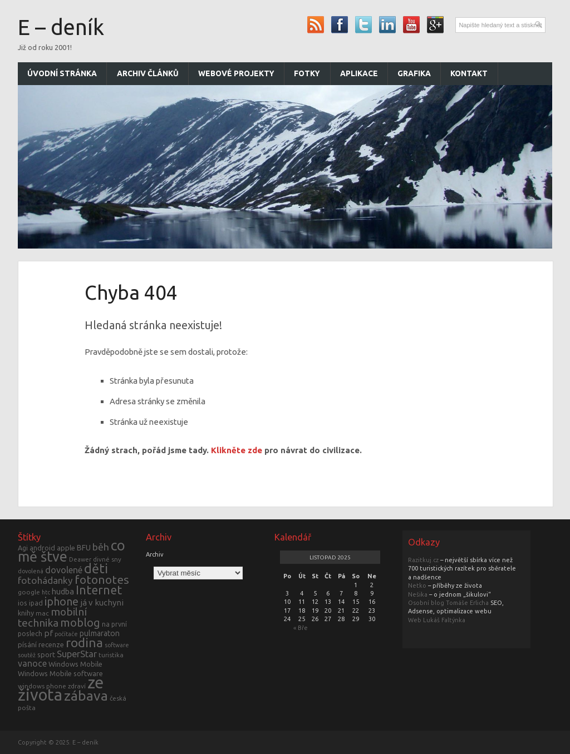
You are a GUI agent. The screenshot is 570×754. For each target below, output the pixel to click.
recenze (51, 644)
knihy (26, 613)
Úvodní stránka (62, 73)
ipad (36, 603)
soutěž (27, 655)
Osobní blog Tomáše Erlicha (448, 602)
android (42, 548)
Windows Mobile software (60, 673)
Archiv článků (148, 73)
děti (96, 568)
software (117, 645)
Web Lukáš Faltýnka (436, 620)
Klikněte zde (236, 450)
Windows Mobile (75, 664)
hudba (63, 591)
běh (100, 547)
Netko (417, 585)
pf (48, 633)
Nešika (418, 594)
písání (27, 644)
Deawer (80, 559)
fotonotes (102, 579)
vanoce (32, 663)
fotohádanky (45, 580)
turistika (111, 654)
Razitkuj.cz (423, 560)
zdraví (77, 685)
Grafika (414, 73)
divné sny (107, 559)
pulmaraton (100, 633)
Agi (23, 548)
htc (46, 592)
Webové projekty (236, 73)
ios (22, 603)
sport (46, 654)
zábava (86, 695)
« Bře (300, 627)
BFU (84, 547)
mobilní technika (52, 617)
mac (42, 613)
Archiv (155, 554)
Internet (99, 590)
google (29, 592)
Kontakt (469, 73)
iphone (61, 601)
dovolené (63, 570)
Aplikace (359, 73)
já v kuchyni (102, 602)
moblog (80, 622)
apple (66, 548)
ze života (61, 688)
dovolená (30, 571)
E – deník (61, 27)
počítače (66, 634)
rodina (84, 642)
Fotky (307, 73)
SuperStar (77, 654)
